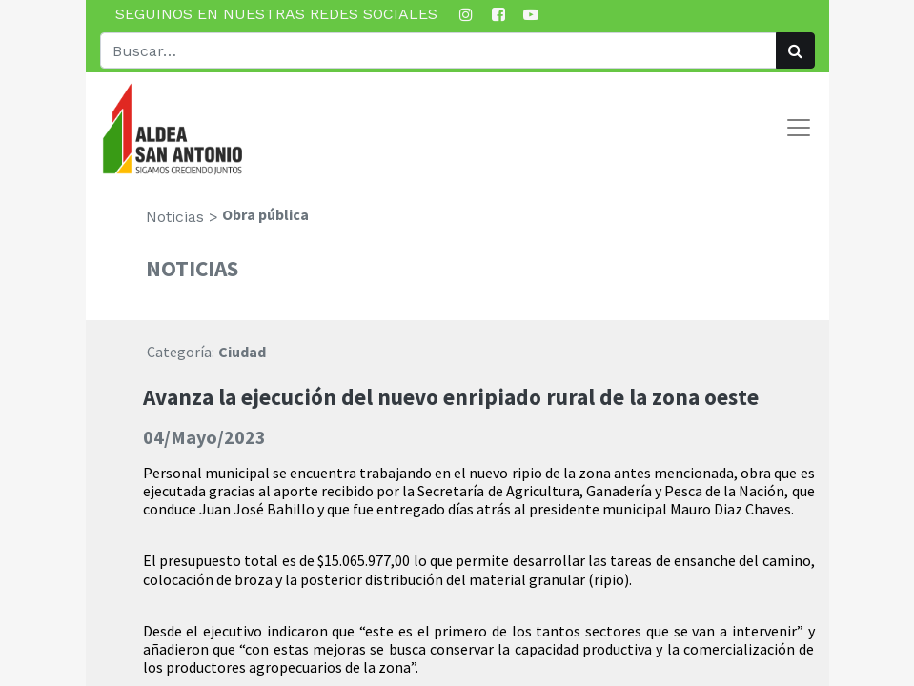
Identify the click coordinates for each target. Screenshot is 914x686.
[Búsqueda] (795, 50)
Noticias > (182, 217)
